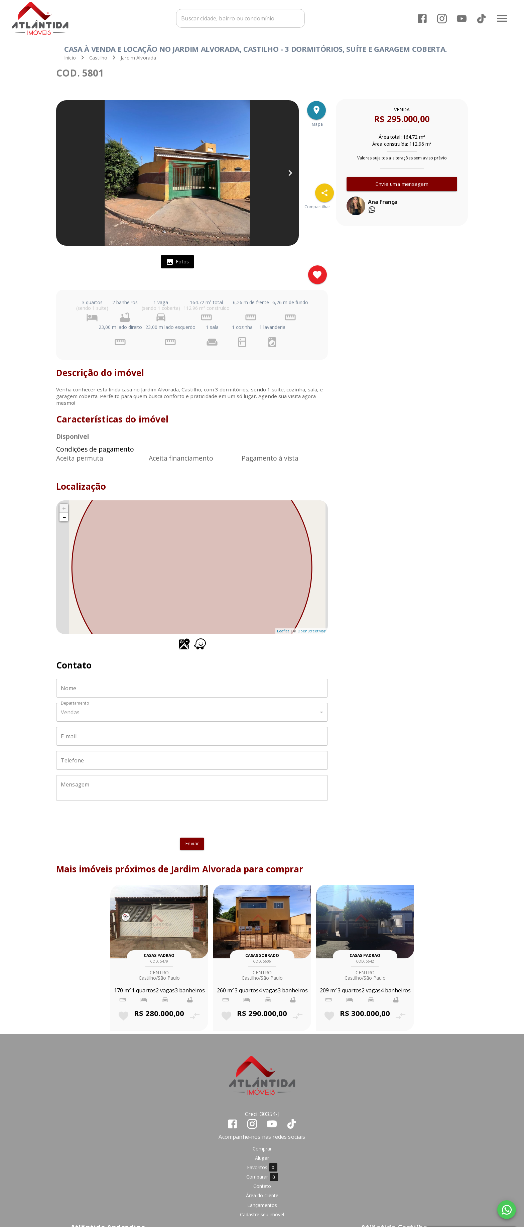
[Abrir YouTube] (462, 18)
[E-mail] (192, 736)
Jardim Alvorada (138, 57)
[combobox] (240, 18)
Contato (262, 1186)
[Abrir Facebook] (422, 18)
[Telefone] (192, 760)
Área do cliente (262, 1195)
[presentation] (192, 819)
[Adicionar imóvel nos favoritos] (317, 274)
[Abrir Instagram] (442, 18)
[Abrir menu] (502, 18)
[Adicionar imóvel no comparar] (195, 1016)
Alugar (262, 1158)
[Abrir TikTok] (481, 18)
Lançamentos (262, 1205)
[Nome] (192, 688)
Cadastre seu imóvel (262, 1214)
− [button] (64, 517)
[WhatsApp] (506, 1209)
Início (70, 57)
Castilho (98, 57)
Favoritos (262, 1167)
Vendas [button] (70, 712)
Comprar (262, 1148)
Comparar (262, 1177)
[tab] (177, 261)
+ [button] (64, 508)
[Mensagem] (192, 788)
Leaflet (283, 630)
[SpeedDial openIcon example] (324, 192)
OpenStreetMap (311, 630)
